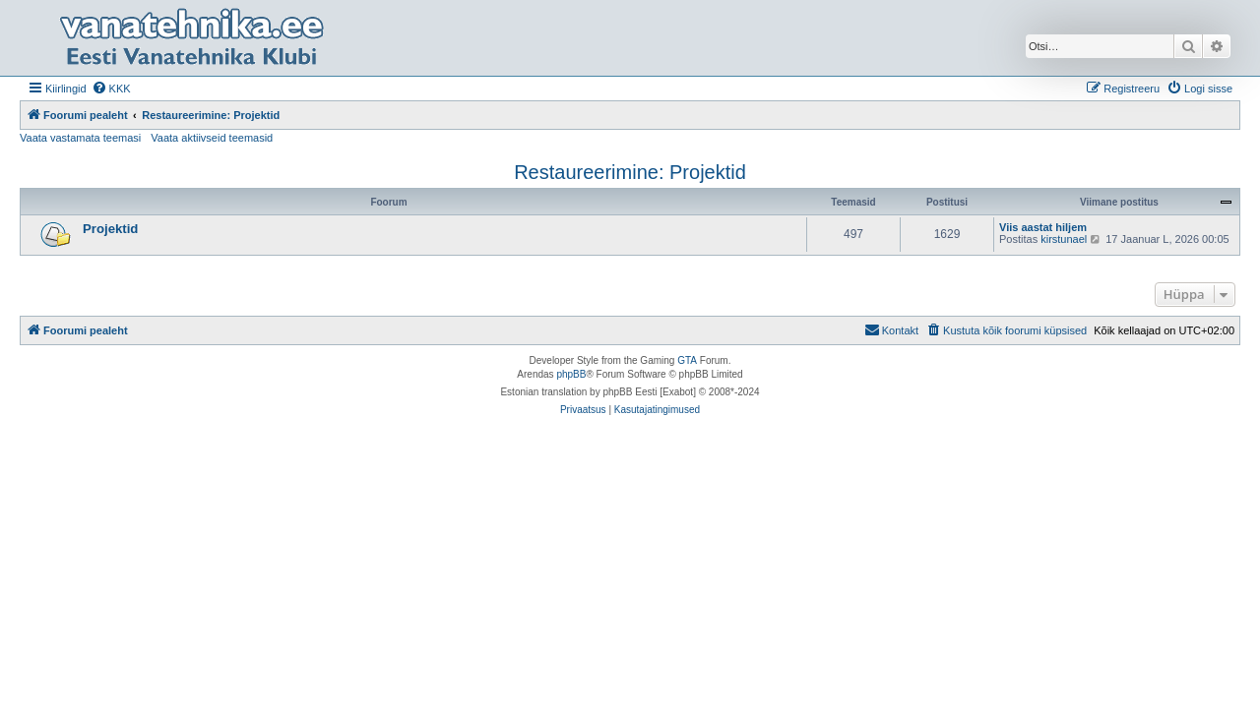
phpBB (571, 374)
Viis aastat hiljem (1043, 227)
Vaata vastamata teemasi (80, 138)
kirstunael (1063, 239)
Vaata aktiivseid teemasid (212, 138)
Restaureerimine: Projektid (630, 172)
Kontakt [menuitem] (891, 329)
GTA (687, 360)
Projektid (110, 228)
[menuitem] (111, 88)
